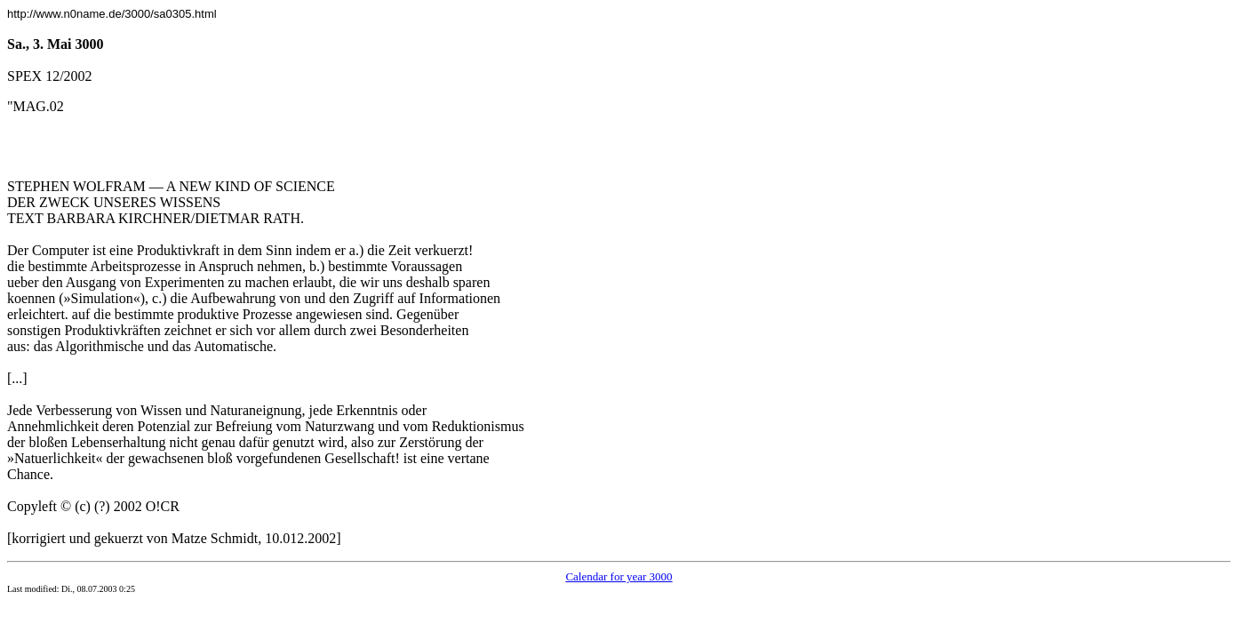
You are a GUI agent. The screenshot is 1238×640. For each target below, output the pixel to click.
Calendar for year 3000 (618, 576)
